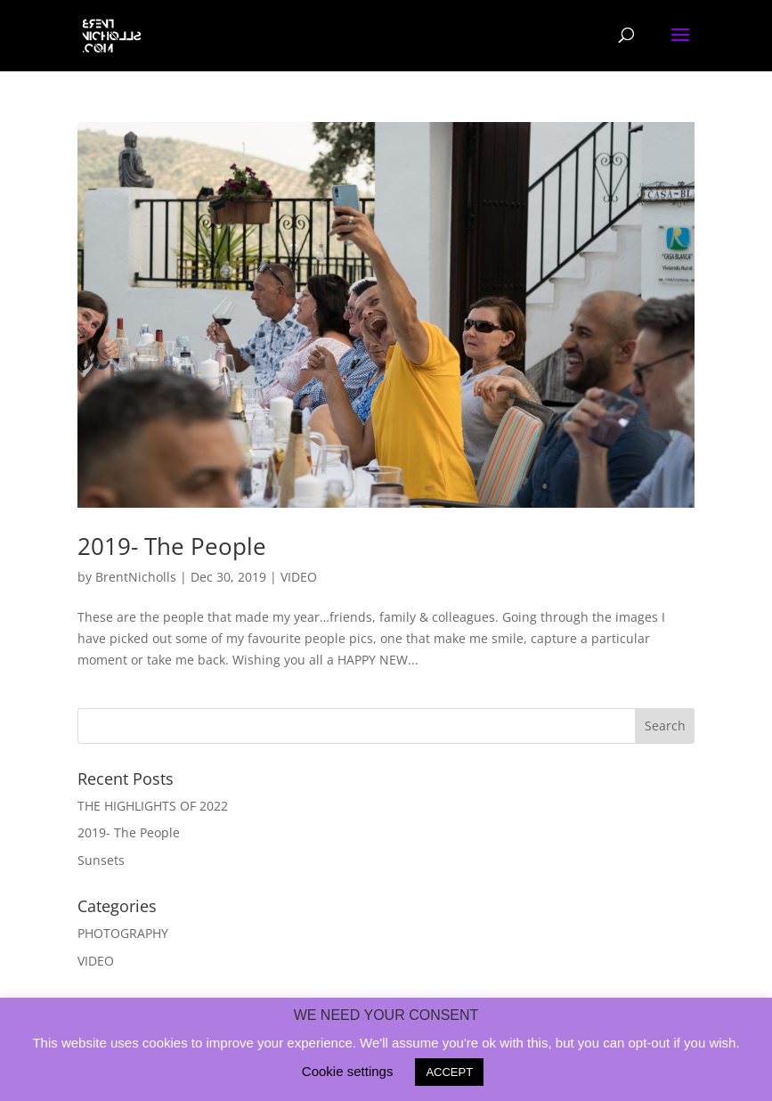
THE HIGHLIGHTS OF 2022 (152, 805)
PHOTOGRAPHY (122, 933)
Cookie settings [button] (348, 1071)
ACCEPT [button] (449, 1072)
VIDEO (298, 576)
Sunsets (101, 860)
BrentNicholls (135, 576)
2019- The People (171, 546)
